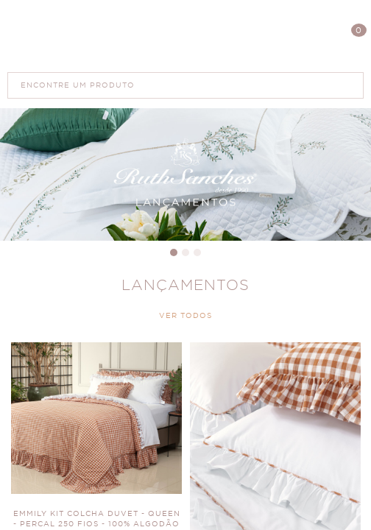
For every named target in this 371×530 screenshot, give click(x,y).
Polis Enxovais (185, 35)
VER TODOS (185, 315)
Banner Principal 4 (185, 174)
